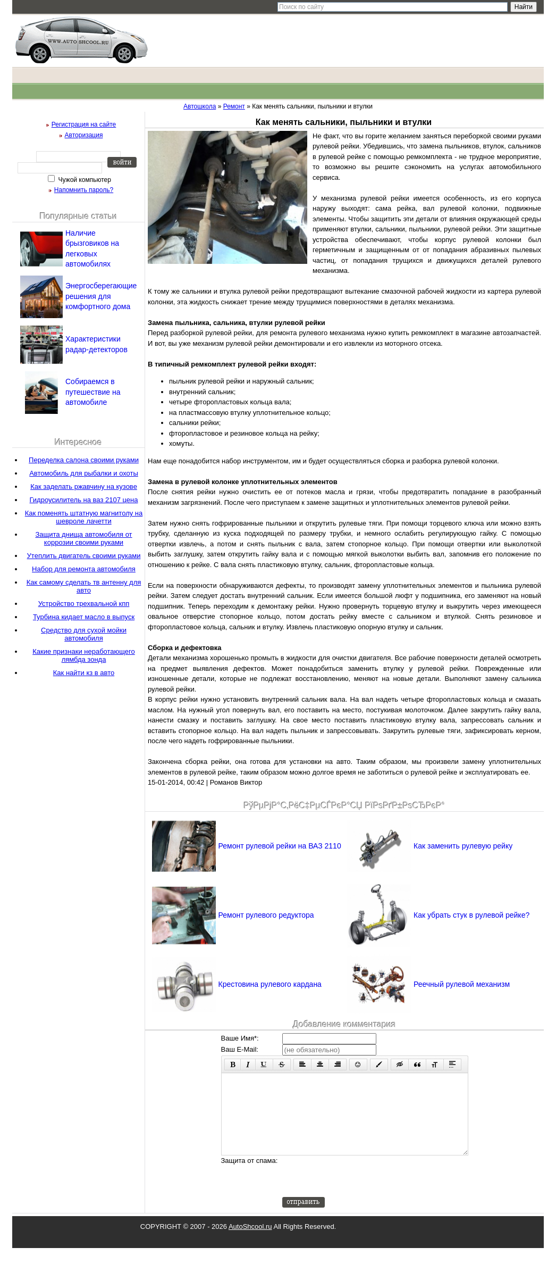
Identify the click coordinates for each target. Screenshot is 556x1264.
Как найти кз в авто (83, 673)
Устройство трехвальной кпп (84, 604)
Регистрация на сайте (84, 124)
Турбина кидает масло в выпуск (83, 617)
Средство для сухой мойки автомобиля (84, 634)
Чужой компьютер (83, 180)
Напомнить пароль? (83, 190)
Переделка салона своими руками (84, 460)
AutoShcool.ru (250, 1242)
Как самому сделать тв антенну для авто (84, 586)
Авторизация (84, 135)
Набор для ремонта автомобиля (84, 569)
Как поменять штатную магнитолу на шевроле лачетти (83, 517)
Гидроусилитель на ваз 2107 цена (84, 500)
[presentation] (363, 1192)
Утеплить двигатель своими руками (84, 556)
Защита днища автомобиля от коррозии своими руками (83, 538)
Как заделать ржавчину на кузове (83, 486)
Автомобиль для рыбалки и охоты (83, 473)
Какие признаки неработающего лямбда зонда (83, 655)
